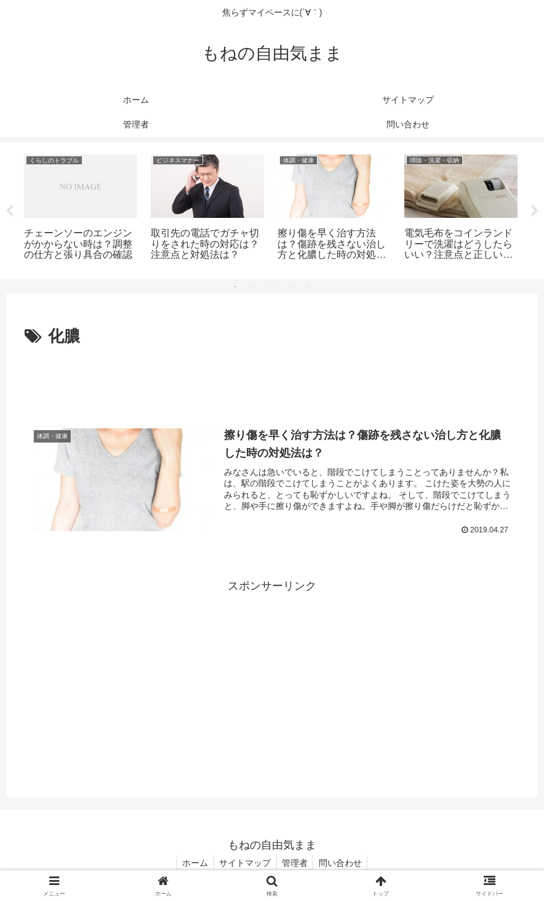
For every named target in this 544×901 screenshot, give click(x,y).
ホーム (193, 863)
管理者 (296, 863)
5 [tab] (309, 287)
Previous (9, 211)
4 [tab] (290, 287)
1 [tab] (235, 287)
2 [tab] (253, 287)
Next (535, 211)
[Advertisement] (272, 384)
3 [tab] (272, 287)
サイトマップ (244, 863)
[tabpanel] (80, 208)
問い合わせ (343, 863)
